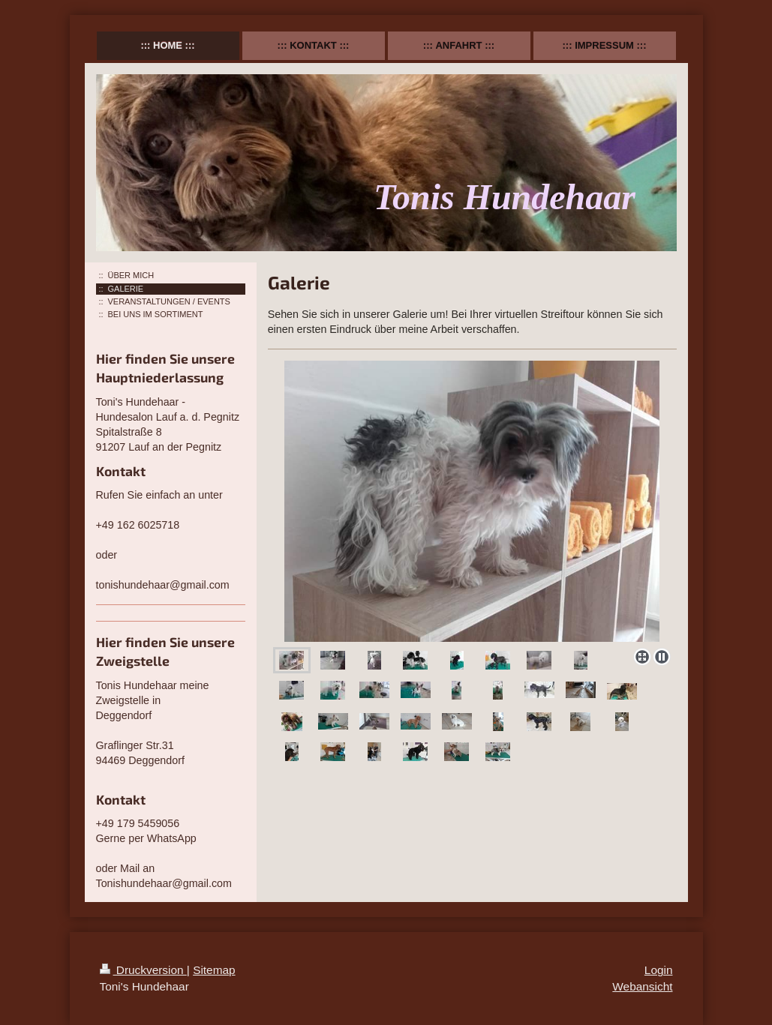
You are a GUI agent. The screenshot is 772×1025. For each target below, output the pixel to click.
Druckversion (143, 970)
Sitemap (214, 970)
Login (658, 970)
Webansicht (642, 986)
